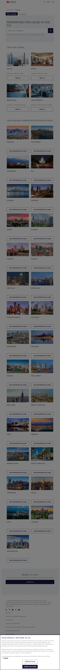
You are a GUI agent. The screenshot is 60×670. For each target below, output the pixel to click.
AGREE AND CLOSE (30, 667)
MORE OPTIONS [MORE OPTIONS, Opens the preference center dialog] (30, 662)
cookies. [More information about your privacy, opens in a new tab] (5, 658)
